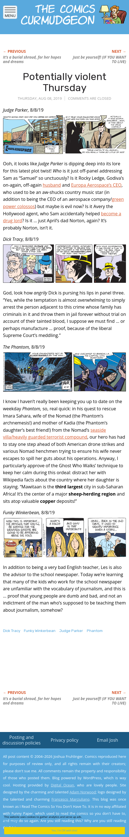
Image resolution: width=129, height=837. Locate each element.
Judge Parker (71, 631)
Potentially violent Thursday (64, 82)
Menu (10, 13)
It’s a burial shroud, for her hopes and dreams (32, 59)
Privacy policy (64, 740)
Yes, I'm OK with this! (64, 830)
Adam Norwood (83, 791)
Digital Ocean (62, 785)
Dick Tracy (11, 631)
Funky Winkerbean (39, 631)
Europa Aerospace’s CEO (96, 185)
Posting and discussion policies (21, 740)
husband (52, 185)
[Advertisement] (47, 668)
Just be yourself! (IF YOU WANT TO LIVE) (99, 59)
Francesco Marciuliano (70, 799)
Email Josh (107, 740)
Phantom (95, 631)
